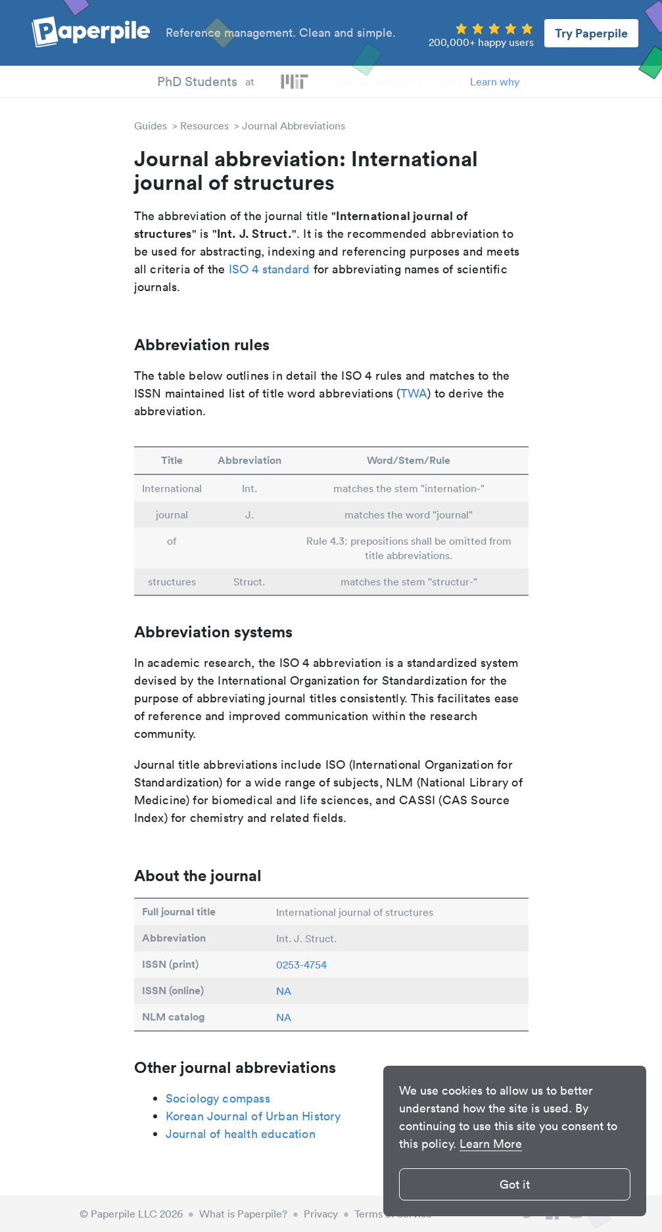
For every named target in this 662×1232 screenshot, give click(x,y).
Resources (204, 125)
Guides (150, 125)
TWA (414, 393)
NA (283, 990)
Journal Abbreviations (293, 125)
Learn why (494, 81)
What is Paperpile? (243, 1213)
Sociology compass (218, 1098)
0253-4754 (301, 964)
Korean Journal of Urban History (253, 1116)
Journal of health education (241, 1133)
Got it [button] (515, 1184)
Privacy (321, 1213)
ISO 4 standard (269, 269)
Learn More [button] (491, 1143)
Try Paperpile (591, 33)
